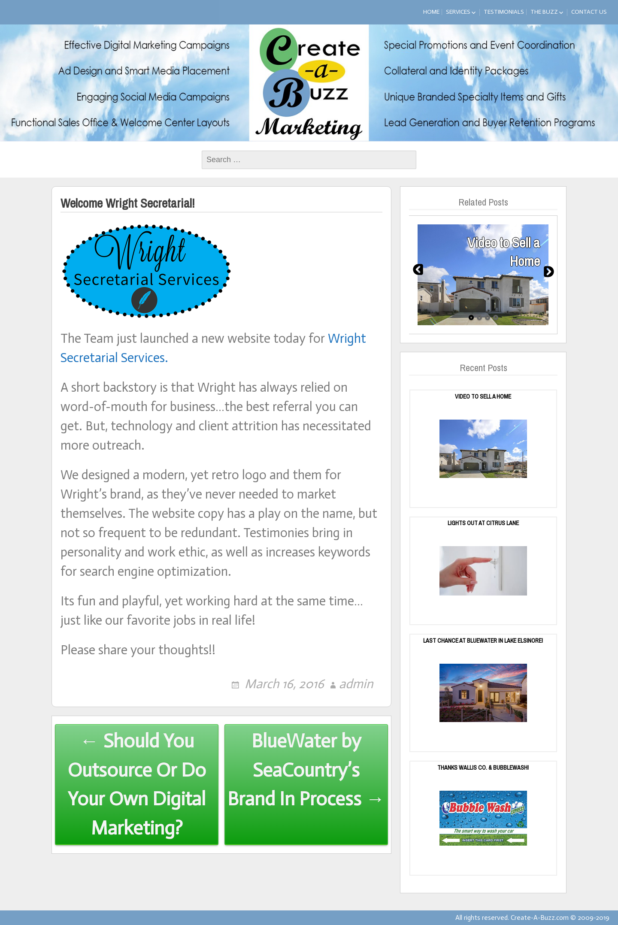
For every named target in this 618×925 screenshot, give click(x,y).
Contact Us (589, 11)
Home (431, 11)
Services (458, 11)
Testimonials (504, 11)
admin (356, 684)
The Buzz (544, 11)
